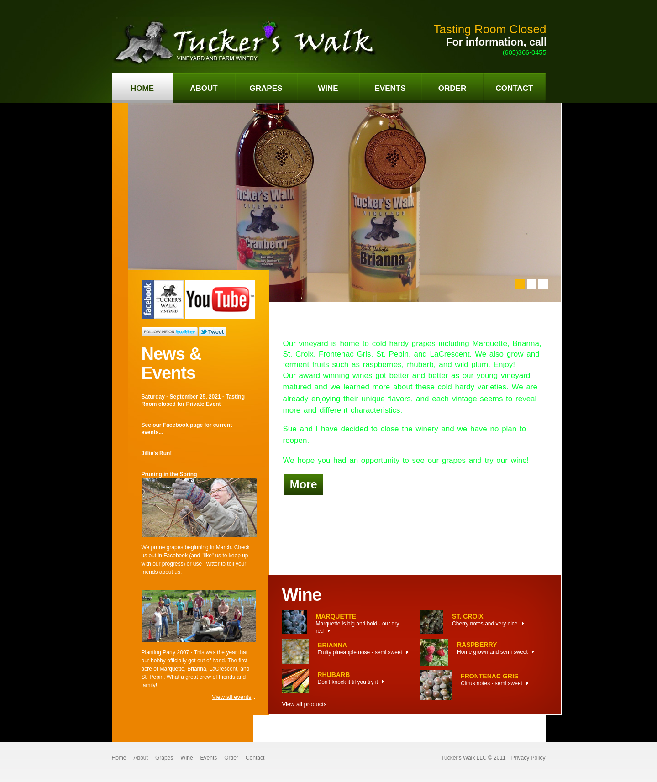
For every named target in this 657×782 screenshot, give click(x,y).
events (389, 88)
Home (119, 758)
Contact (255, 758)
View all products (304, 704)
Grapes (164, 758)
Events (208, 758)
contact (514, 88)
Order (231, 758)
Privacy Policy (528, 758)
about (203, 88)
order (452, 88)
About (141, 758)
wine (328, 88)
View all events (231, 696)
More (303, 484)
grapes (266, 88)
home (142, 88)
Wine (186, 758)
